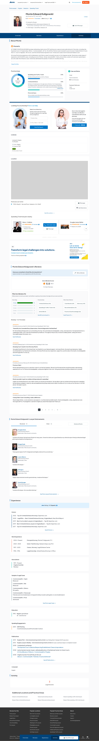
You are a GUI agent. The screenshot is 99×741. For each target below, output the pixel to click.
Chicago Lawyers (34, 718)
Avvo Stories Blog (13, 722)
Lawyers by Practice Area (36, 2)
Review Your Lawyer (14, 716)
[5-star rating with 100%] (24, 303)
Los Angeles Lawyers (34, 716)
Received (24, 424)
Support (72, 718)
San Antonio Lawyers (34, 729)
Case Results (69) (69, 303)
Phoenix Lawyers (33, 727)
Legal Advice (12, 718)
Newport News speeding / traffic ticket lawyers (73, 700)
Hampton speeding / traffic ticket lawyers (72, 696)
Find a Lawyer (13, 713)
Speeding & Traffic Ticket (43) (47, 307)
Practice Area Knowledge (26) (73, 311)
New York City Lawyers (35, 713)
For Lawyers (12, 725)
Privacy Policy (20, 736)
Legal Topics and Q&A (50, 2)
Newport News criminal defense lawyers (21, 700)
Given (49, 424)
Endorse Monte (78, 424)
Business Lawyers (54, 716)
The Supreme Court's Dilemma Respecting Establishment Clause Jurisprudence (40, 647)
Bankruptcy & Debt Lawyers (56, 713)
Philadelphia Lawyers (34, 725)
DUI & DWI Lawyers (54, 720)
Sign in (85, 2)
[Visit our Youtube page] (87, 737)
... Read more (59, 88)
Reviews (39, 35)
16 (57, 409)
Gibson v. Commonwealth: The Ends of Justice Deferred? (34, 657)
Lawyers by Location (23, 2)
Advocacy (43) (81, 303)
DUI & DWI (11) (42, 311)
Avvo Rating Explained (75, 720)
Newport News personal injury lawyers (46, 700)
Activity (81, 35)
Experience (60, 35)
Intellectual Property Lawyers (56, 729)
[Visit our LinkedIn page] (83, 737)
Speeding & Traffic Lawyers (56, 732)
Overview (18, 35)
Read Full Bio (15, 64)
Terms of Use (13, 736)
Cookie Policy (28, 736)
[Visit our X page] (78, 737)
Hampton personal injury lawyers (45, 696)
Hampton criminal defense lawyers (20, 696)
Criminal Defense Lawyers (56, 718)
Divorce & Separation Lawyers (56, 727)
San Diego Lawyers (34, 732)
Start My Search (38, 127)
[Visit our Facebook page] (73, 737)
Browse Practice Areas (15, 720)
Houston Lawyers (34, 720)
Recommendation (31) (71, 307)
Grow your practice (76, 2)
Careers (72, 716)
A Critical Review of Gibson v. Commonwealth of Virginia (33, 652)
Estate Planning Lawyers (55, 722)
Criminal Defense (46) (45, 303)
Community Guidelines (38, 736)
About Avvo (72, 713)
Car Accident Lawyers (55, 725)
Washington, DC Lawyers (35, 722)
